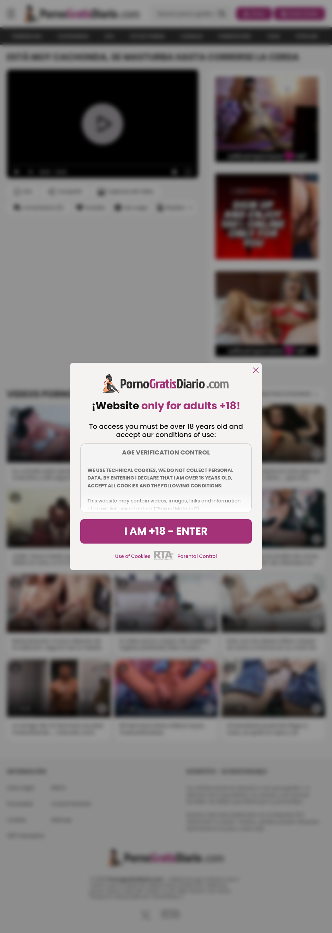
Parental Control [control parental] (197, 556)
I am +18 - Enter (166, 531)
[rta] (164, 559)
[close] (256, 371)
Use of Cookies (133, 556)
